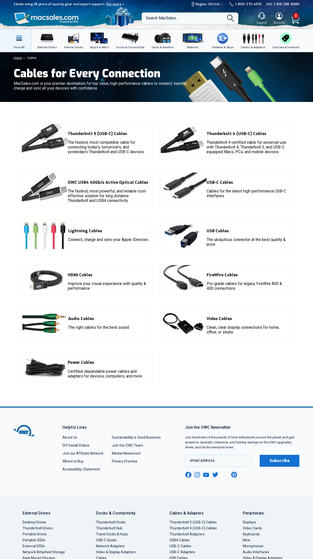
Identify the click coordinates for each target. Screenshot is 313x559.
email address (202, 460)
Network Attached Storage (44, 552)
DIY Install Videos (76, 445)
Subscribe (279, 460)
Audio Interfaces (256, 552)
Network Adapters (110, 546)
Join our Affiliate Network (83, 453)
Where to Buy (73, 461)
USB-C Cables (180, 546)
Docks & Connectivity (115, 513)
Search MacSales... (162, 18)
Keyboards (251, 534)
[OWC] (47, 18)
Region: (207, 4)
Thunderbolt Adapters (187, 534)
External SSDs (34, 546)
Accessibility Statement (81, 469)
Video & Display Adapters (116, 552)
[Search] (231, 18)
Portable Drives (35, 534)
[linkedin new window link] (225, 474)
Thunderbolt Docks (111, 522)
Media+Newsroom (126, 453)
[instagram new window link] (197, 474)
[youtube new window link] (206, 475)
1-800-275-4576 (245, 4)
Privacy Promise (124, 461)
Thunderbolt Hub (109, 528)
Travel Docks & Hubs (112, 534)
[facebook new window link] (188, 475)
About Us (70, 437)
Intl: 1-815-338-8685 (282, 4)
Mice (246, 540)
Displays (249, 522)
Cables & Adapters (186, 513)
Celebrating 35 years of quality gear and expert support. (69, 4)
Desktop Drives (34, 522)
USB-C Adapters (182, 552)
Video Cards (252, 528)
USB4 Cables (179, 540)
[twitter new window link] (215, 474)
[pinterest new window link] (234, 475)
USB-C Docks (106, 540)
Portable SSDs (34, 540)
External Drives (36, 513)
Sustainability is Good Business (136, 437)
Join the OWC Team (127, 445)
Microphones (253, 546)
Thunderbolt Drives (38, 528)
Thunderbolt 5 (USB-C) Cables (193, 522)
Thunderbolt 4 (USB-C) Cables (193, 528)
